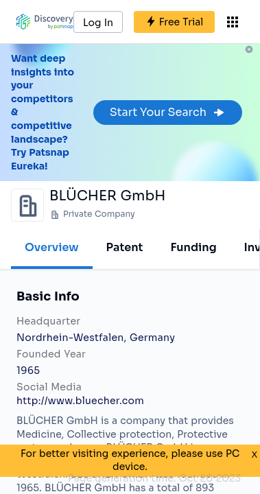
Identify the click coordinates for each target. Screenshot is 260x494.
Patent (124, 247)
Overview (52, 247)
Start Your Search (168, 112)
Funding (193, 247)
